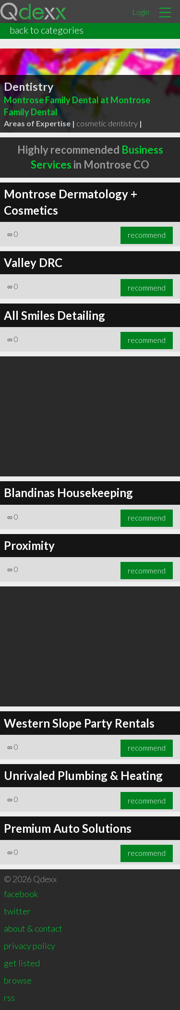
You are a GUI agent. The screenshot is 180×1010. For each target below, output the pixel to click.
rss (9, 997)
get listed (22, 963)
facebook (21, 893)
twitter (17, 911)
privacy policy (29, 945)
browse (18, 980)
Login (140, 11)
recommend (147, 235)
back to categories (47, 30)
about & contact (33, 928)
